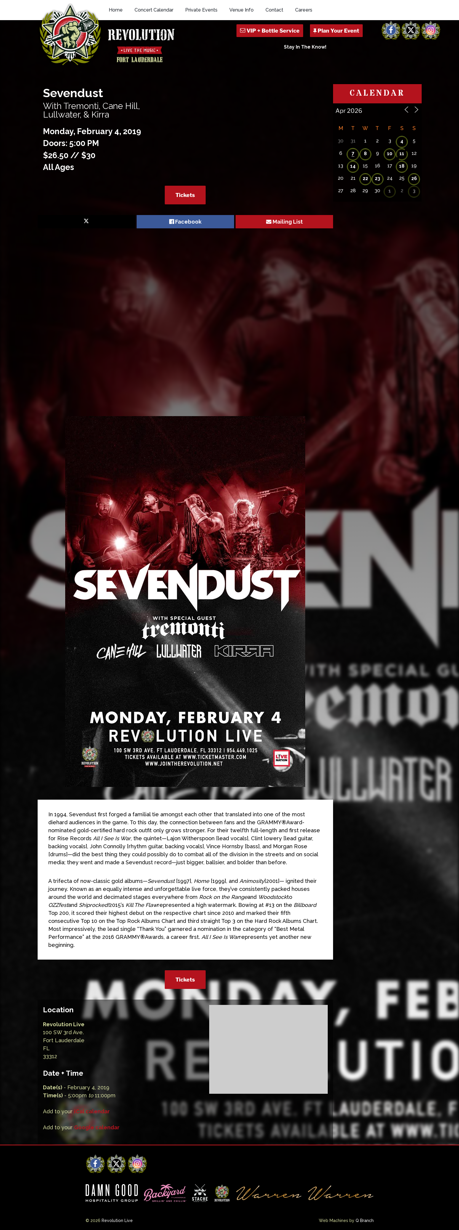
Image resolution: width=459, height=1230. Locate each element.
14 (353, 166)
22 (365, 178)
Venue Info (241, 10)
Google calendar (96, 1127)
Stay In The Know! (305, 47)
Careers (303, 10)
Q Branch (365, 1220)
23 (377, 178)
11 (401, 153)
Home (116, 10)
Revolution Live (117, 1220)
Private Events (201, 10)
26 (414, 178)
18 (401, 166)
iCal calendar (92, 1111)
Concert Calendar (154, 10)
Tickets (185, 195)
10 (389, 153)
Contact (274, 10)
